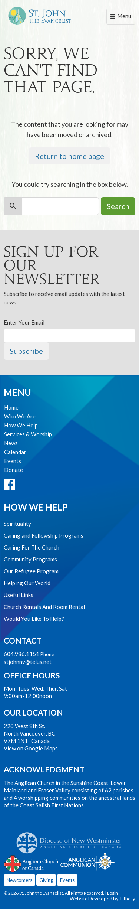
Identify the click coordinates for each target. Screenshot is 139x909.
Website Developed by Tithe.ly (102, 899)
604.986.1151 (21, 654)
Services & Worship (28, 434)
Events (12, 460)
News (11, 443)
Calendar (15, 452)
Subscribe (26, 350)
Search (118, 206)
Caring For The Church (31, 547)
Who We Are (20, 416)
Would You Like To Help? (34, 618)
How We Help (21, 425)
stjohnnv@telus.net (28, 661)
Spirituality (17, 523)
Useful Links (18, 595)
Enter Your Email (24, 322)
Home (11, 407)
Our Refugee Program (31, 571)
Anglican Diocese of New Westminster (72, 839)
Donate (13, 469)
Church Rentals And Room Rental (44, 606)
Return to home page (69, 156)
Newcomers (19, 880)
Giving (46, 880)
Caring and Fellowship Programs (43, 535)
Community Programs (30, 559)
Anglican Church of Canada (31, 863)
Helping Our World (27, 583)
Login (112, 893)
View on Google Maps (31, 748)
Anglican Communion (87, 861)
